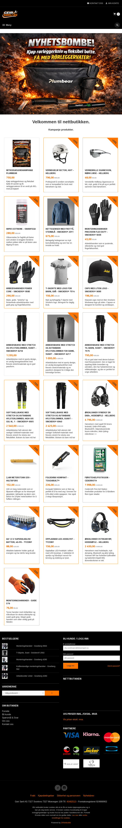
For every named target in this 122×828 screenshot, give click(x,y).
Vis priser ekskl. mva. (73, 719)
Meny (6, 25)
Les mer (75, 815)
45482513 (71, 801)
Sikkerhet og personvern (68, 795)
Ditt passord (68, 654)
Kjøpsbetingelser (46, 795)
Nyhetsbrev (88, 795)
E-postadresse (69, 644)
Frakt (32, 795)
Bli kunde (6, 714)
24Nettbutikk (66, 823)
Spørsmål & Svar (10, 718)
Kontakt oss (7, 724)
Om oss (5, 721)
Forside (5, 711)
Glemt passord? (113, 666)
